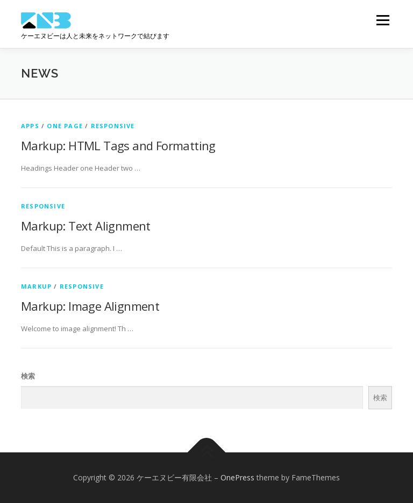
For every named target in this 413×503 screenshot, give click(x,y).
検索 (28, 376)
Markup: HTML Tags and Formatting (118, 145)
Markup (36, 286)
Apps (30, 126)
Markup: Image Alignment (90, 306)
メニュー (382, 20)
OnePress (237, 477)
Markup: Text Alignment (86, 226)
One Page (65, 126)
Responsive (113, 126)
